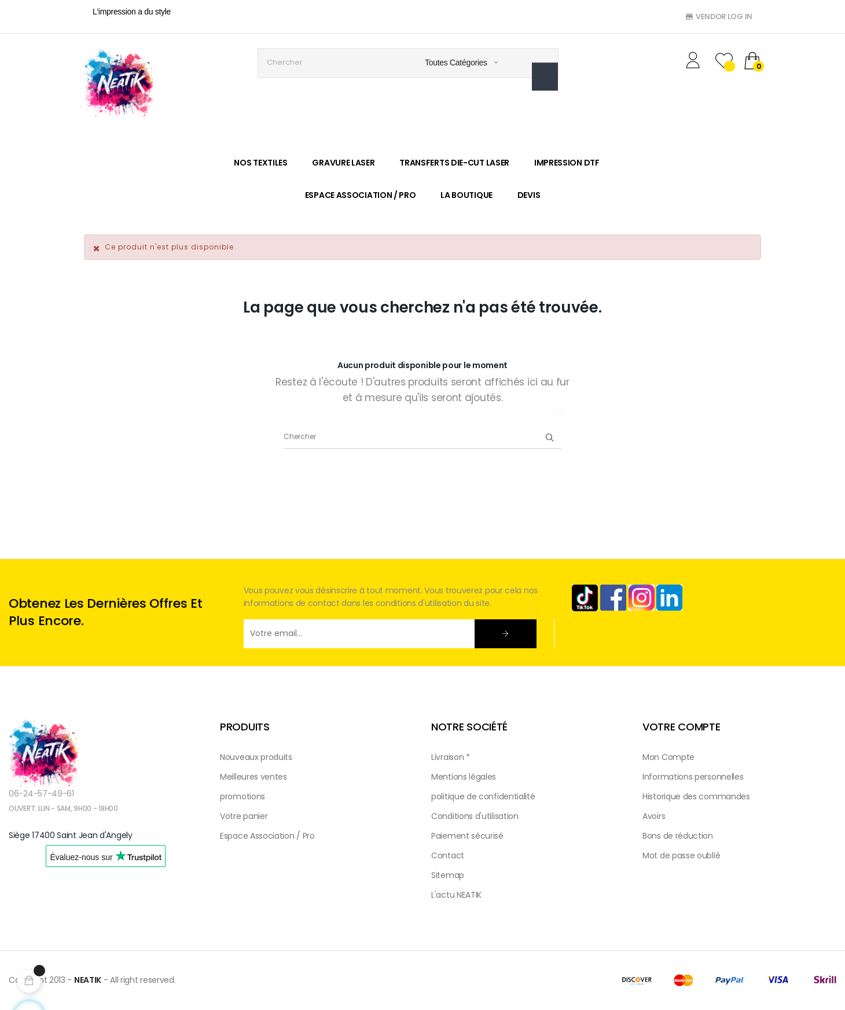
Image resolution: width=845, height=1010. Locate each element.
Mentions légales (463, 777)
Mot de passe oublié (681, 855)
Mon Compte (668, 757)
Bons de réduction (677, 836)
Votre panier (243, 816)
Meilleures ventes (253, 777)
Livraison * (450, 757)
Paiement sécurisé (467, 836)
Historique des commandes (696, 796)
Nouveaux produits (256, 757)
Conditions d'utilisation (475, 816)
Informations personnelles (693, 777)
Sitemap (447, 875)
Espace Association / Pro (267, 836)
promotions (242, 796)
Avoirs (653, 816)
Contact (447, 855)
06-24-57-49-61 (41, 793)
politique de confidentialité (483, 796)
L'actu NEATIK (456, 895)
